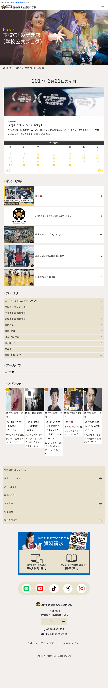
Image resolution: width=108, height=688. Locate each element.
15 (38, 158)
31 (70, 165)
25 (83, 161)
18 (83, 158)
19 (97, 158)
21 (24, 161)
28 (24, 165)
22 (38, 161)
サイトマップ (32, 643)
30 (54, 165)
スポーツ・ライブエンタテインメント (53, 301)
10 (70, 154)
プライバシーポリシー (48, 643)
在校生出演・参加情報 (53, 319)
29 (38, 165)
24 (70, 161)
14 (24, 158)
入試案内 (53, 503)
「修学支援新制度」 (17, 2)
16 (54, 158)
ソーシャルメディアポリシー (69, 643)
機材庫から (53, 343)
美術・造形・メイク (53, 355)
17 (70, 158)
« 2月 (7, 170)
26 (97, 161)
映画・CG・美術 (53, 337)
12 (97, 154)
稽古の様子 (53, 325)
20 (10, 161)
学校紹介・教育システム (53, 470)
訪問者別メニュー (53, 520)
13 (10, 158)
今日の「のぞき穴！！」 (53, 307)
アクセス (56, 621)
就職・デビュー (53, 495)
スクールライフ (53, 487)
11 (83, 154)
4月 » (100, 170)
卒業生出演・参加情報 (53, 313)
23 (54, 161)
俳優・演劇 (53, 331)
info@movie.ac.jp (54, 633)
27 (10, 165)
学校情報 (53, 512)
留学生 (53, 349)
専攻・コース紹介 (53, 478)
